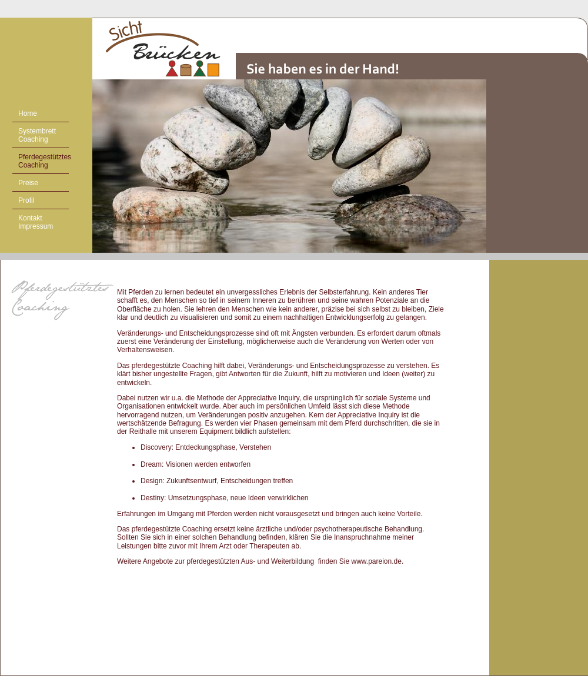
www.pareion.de (376, 561)
